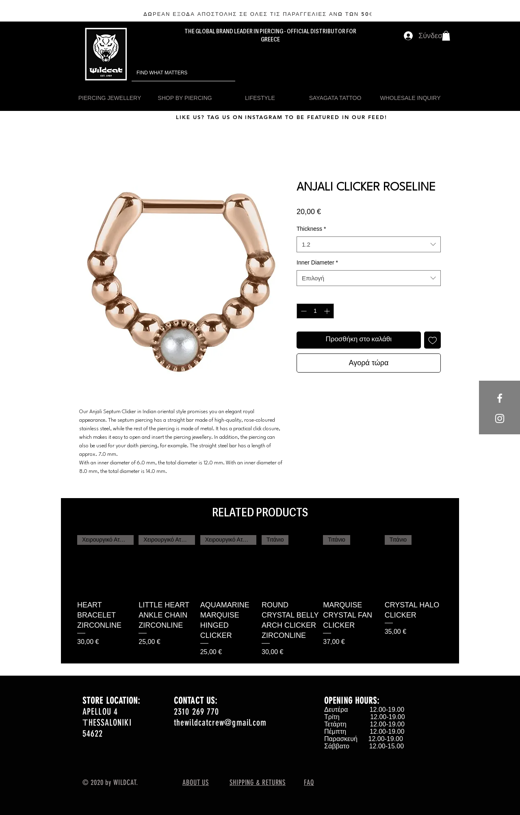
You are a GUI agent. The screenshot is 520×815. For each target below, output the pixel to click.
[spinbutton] (315, 311)
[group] (260, 596)
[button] (446, 36)
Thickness (311, 228)
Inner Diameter (317, 262)
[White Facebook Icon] (500, 398)
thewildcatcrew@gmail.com (220, 722)
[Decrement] (303, 311)
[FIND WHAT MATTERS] (172, 73)
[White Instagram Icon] (500, 418)
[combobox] (369, 244)
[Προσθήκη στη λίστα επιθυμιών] (432, 340)
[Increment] (328, 311)
